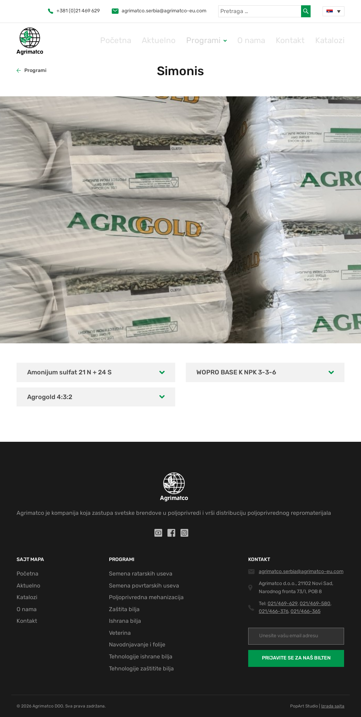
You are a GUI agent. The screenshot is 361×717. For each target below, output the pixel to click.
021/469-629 (283, 604)
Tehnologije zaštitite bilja (141, 668)
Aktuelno (198, 40)
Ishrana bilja (125, 620)
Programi (233, 40)
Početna (165, 40)
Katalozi (334, 40)
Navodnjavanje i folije (137, 644)
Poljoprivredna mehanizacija (146, 597)
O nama (272, 40)
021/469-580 (315, 604)
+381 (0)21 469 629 (74, 11)
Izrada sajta (332, 706)
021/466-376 (273, 611)
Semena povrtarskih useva (144, 585)
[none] (333, 11)
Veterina (120, 632)
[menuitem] (333, 11)
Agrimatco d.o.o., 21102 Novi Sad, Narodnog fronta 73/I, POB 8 (296, 587)
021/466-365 (305, 611)
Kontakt (303, 40)
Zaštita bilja (124, 609)
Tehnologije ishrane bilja (140, 656)
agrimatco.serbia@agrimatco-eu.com (159, 11)
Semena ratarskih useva (140, 573)
